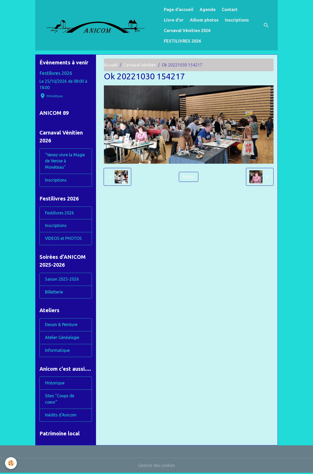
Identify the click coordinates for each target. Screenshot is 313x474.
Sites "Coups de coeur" (60, 400)
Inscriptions (237, 20)
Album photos (204, 20)
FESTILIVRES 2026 (182, 41)
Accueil (111, 65)
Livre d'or (174, 20)
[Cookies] (11, 463)
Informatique (57, 351)
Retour (188, 176)
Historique (55, 384)
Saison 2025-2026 (62, 279)
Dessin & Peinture (61, 325)
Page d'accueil (178, 9)
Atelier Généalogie (62, 338)
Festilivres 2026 (55, 73)
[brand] (98, 25)
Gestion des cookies (156, 466)
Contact (230, 9)
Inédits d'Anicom (61, 416)
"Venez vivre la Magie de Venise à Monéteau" (65, 161)
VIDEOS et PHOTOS (63, 239)
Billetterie (54, 292)
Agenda (207, 9)
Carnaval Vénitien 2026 (187, 30)
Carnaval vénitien (139, 65)
